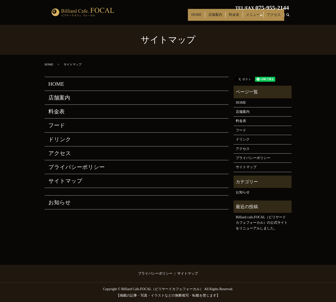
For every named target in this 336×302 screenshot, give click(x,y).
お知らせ (59, 202)
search (290, 17)
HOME (200, 17)
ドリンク (59, 139)
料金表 (235, 17)
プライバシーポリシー (76, 167)
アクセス (274, 17)
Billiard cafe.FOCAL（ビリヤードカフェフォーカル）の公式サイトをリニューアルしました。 (262, 222)
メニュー (252, 17)
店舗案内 (217, 17)
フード (56, 125)
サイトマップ (65, 181)
